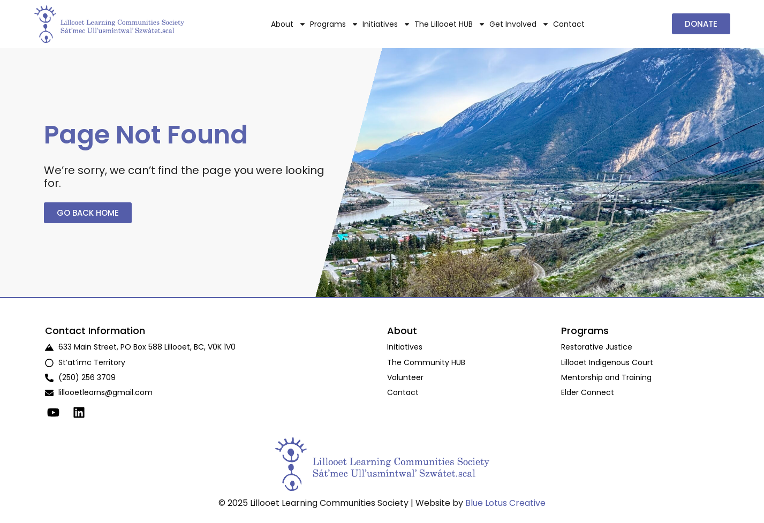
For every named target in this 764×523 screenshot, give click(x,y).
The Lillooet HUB (450, 24)
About (288, 24)
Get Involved (519, 24)
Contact (569, 24)
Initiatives (386, 24)
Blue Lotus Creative (505, 503)
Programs (334, 24)
